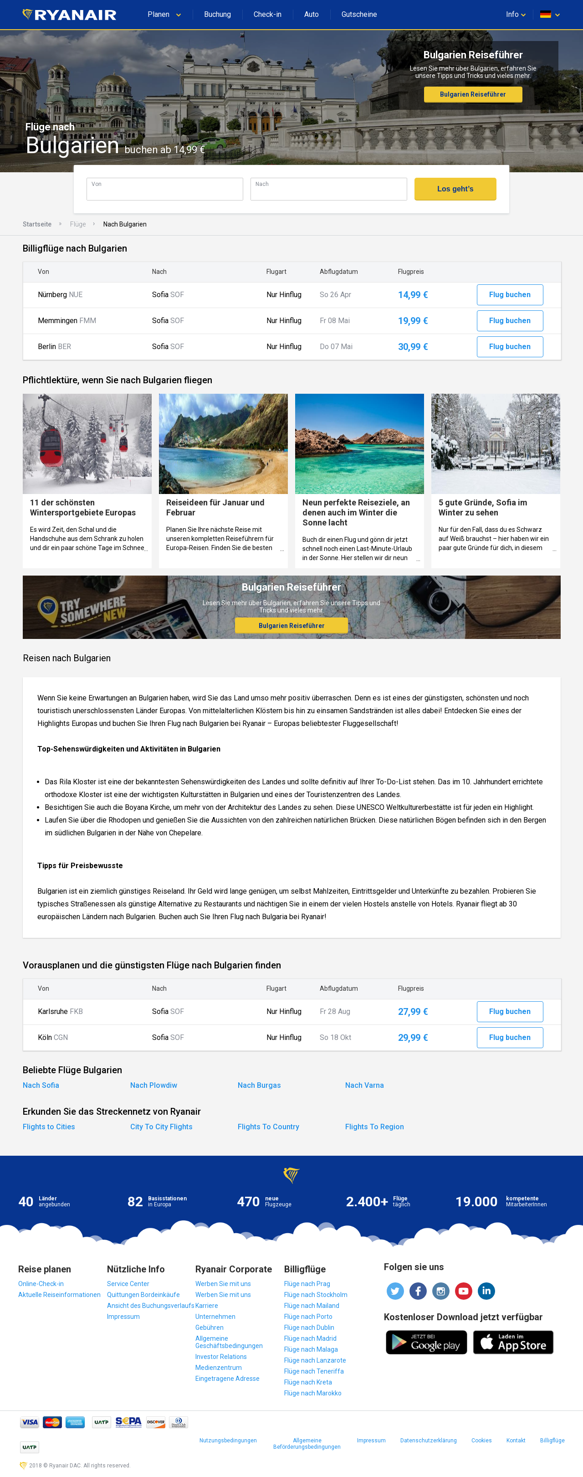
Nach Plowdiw (153, 1085)
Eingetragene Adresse (227, 1378)
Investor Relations (221, 1356)
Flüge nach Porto (308, 1316)
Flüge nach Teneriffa (314, 1371)
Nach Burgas (259, 1085)
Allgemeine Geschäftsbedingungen (229, 1342)
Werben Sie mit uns (223, 1283)
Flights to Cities (49, 1126)
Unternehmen (215, 1316)
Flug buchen (510, 294)
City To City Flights (161, 1126)
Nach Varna (364, 1085)
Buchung (217, 14)
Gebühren (209, 1327)
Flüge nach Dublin (309, 1327)
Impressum (123, 1316)
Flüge (78, 224)
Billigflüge (552, 1440)
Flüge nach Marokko (313, 1393)
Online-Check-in (41, 1283)
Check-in (267, 14)
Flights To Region (374, 1126)
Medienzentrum (218, 1367)
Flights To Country (268, 1126)
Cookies (481, 1440)
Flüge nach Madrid (310, 1338)
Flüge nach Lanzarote (315, 1360)
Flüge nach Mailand (311, 1305)
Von (97, 184)
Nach (262, 184)
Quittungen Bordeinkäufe (143, 1294)
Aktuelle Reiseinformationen (59, 1294)
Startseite (37, 224)
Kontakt (516, 1440)
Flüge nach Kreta (308, 1382)
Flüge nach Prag (307, 1283)
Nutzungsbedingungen (228, 1440)
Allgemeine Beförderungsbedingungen (307, 1443)
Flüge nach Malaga (311, 1349)
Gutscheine (359, 14)
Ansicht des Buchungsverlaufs (150, 1305)
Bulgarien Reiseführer (473, 94)
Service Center (128, 1283)
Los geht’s (455, 189)
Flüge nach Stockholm (316, 1294)
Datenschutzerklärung (428, 1440)
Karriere (206, 1305)
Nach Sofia (41, 1085)
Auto (311, 14)
